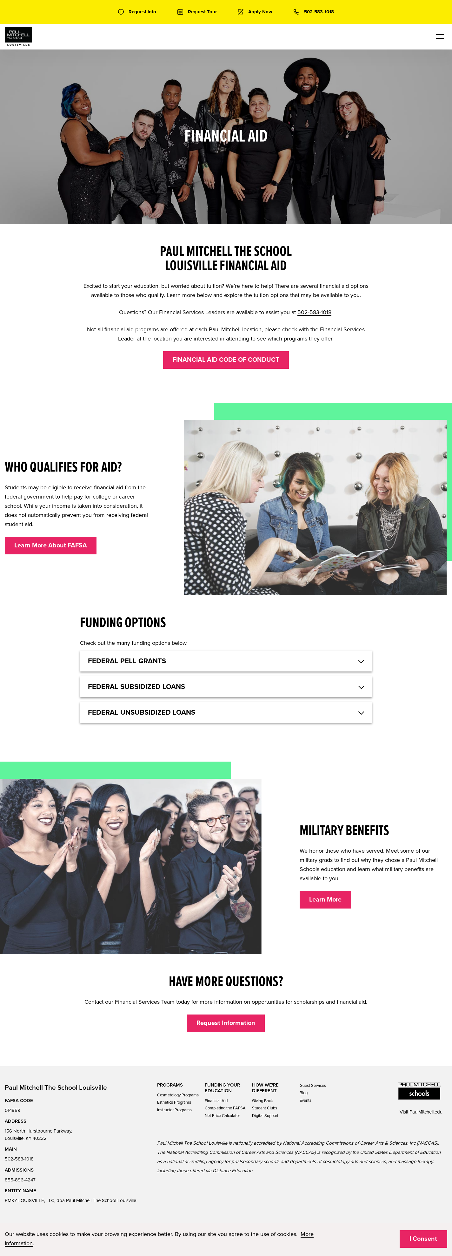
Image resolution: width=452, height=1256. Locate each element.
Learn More (325, 899)
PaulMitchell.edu (425, 1112)
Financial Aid (216, 1100)
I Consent (423, 1239)
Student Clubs (264, 1108)
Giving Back (262, 1100)
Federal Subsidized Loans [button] (136, 687)
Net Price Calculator (222, 1115)
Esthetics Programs (174, 1102)
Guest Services (313, 1085)
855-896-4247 (20, 1180)
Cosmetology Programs (178, 1095)
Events (305, 1100)
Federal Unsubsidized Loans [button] (141, 712)
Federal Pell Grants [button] (127, 661)
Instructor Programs (174, 1110)
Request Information (225, 1023)
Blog (304, 1092)
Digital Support (265, 1115)
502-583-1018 (314, 312)
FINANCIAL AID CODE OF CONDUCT (226, 360)
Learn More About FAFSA (50, 545)
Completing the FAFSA (225, 1108)
